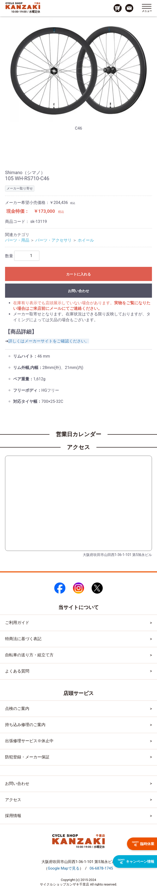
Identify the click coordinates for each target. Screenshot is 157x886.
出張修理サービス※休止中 (29, 740)
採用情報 (13, 815)
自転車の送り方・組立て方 (29, 654)
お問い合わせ (78, 291)
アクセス (13, 799)
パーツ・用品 (17, 240)
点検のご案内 (17, 708)
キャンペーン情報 (136, 861)
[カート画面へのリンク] (118, 8)
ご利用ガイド (17, 622)
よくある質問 (17, 671)
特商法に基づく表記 (23, 638)
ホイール (86, 240)
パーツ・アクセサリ (53, 240)
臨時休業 (143, 843)
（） (63, 868)
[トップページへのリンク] (23, 5)
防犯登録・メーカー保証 (27, 757)
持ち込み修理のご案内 (25, 724)
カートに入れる (78, 274)
